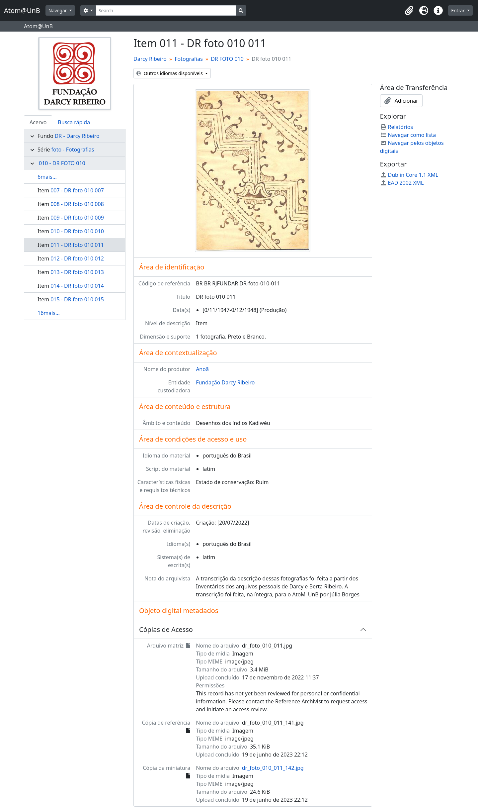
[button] (409, 10)
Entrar (458, 10)
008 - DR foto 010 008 (77, 204)
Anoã (202, 369)
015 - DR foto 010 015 (77, 299)
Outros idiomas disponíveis (170, 73)
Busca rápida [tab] (74, 122)
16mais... (49, 313)
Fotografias (189, 58)
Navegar (58, 10)
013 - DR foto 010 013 (77, 272)
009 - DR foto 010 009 (77, 217)
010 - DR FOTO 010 (62, 163)
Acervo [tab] (38, 122)
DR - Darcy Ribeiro (77, 136)
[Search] (166, 10)
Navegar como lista (408, 135)
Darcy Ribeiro (150, 58)
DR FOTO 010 (227, 58)
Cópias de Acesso (166, 629)
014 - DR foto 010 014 (77, 285)
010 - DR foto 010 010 (77, 231)
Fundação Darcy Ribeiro (225, 382)
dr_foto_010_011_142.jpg (273, 767)
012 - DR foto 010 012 (77, 258)
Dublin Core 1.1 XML (409, 174)
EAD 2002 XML (402, 182)
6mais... (47, 176)
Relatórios (396, 127)
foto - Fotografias (72, 149)
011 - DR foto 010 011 (77, 245)
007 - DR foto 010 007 (77, 190)
